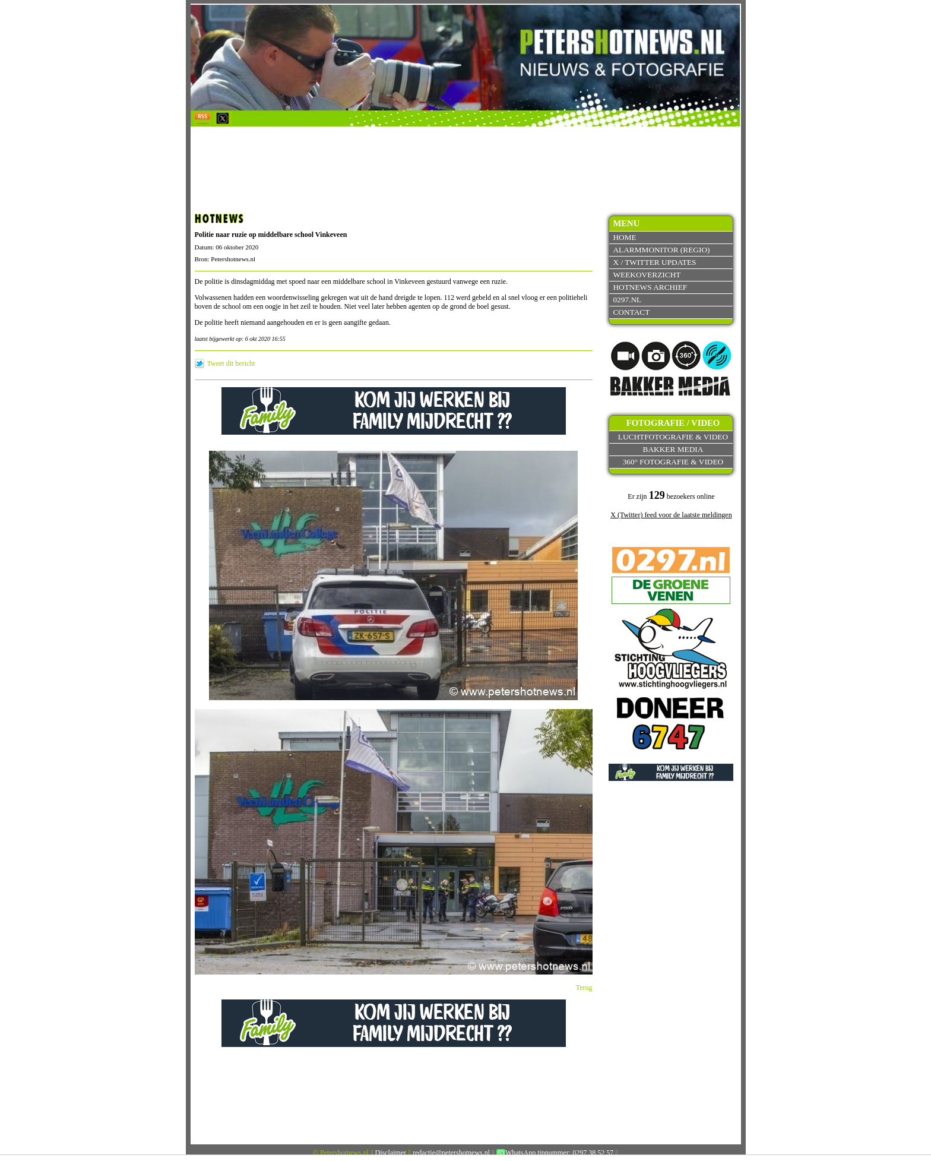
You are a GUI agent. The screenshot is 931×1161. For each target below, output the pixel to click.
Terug (584, 987)
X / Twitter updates (654, 262)
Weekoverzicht (646, 274)
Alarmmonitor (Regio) (661, 249)
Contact (631, 312)
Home (624, 237)
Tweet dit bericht (231, 363)
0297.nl (627, 299)
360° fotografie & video (673, 461)
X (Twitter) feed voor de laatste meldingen (671, 515)
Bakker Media (673, 449)
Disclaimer (391, 1153)
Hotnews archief (650, 287)
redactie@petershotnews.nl (451, 1153)
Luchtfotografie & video (673, 436)
